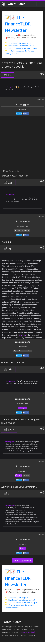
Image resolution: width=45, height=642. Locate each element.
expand (22, 335)
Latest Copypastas (9, 626)
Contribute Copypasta (10, 632)
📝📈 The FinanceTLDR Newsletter (18, 23)
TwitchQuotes (13, 4)
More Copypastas (22, 560)
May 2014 (22, 544)
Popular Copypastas (25, 626)
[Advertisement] (22, 144)
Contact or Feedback (27, 632)
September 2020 (22, 226)
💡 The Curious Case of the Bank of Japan (21, 48)
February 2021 (22, 109)
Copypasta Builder (27, 629)
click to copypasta (22, 104)
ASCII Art (15, 629)
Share (26, 113)
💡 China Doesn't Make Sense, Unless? (20, 45)
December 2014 (22, 404)
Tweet (19, 113)
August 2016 (22, 471)
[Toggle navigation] (39, 4)
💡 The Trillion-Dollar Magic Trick (18, 43)
